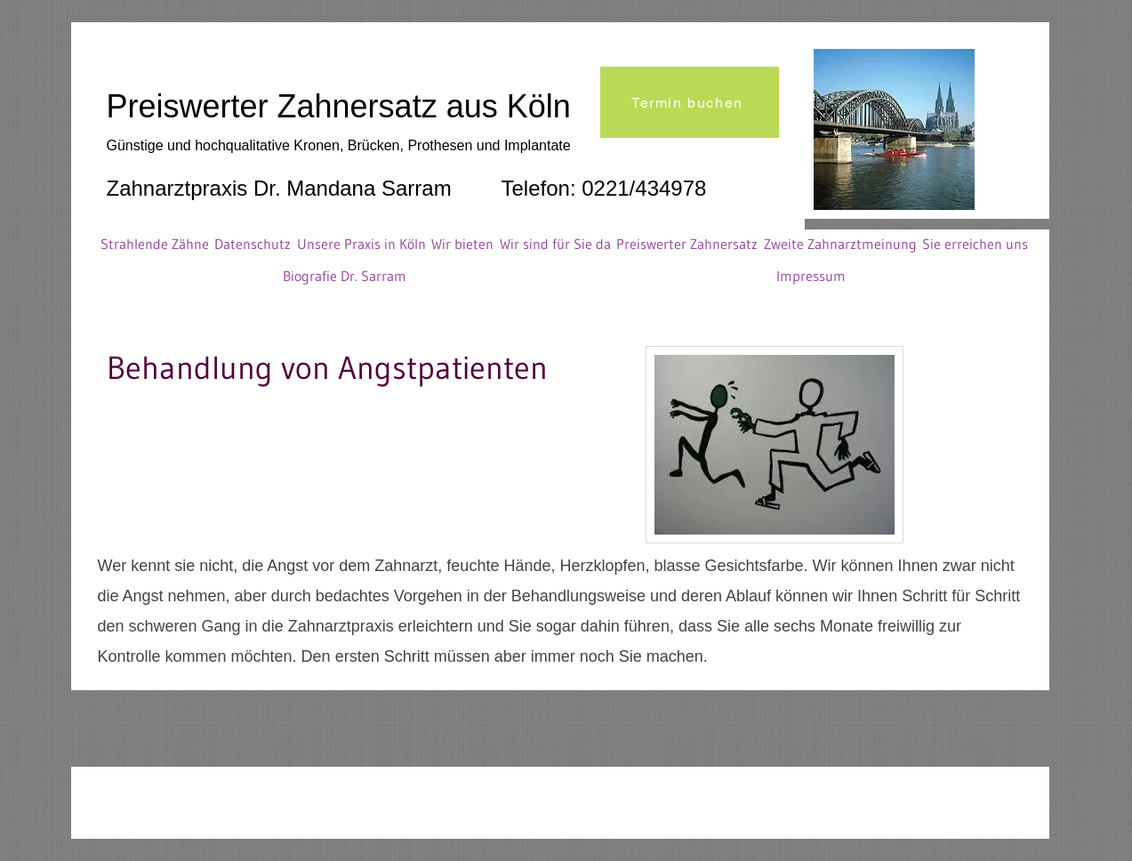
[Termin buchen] (689, 102)
